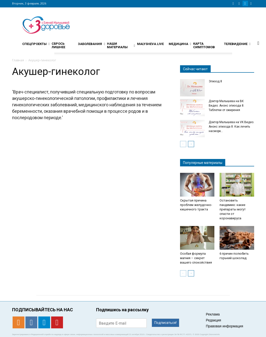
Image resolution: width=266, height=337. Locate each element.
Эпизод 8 (215, 81)
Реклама (213, 314)
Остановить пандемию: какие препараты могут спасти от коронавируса (233, 209)
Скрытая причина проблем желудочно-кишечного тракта (196, 205)
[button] (258, 43)
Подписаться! (165, 323)
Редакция (213, 320)
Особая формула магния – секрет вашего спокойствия (196, 258)
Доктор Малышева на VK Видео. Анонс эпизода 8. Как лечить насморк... (231, 126)
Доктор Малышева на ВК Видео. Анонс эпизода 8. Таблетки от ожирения (226, 105)
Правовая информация (224, 326)
